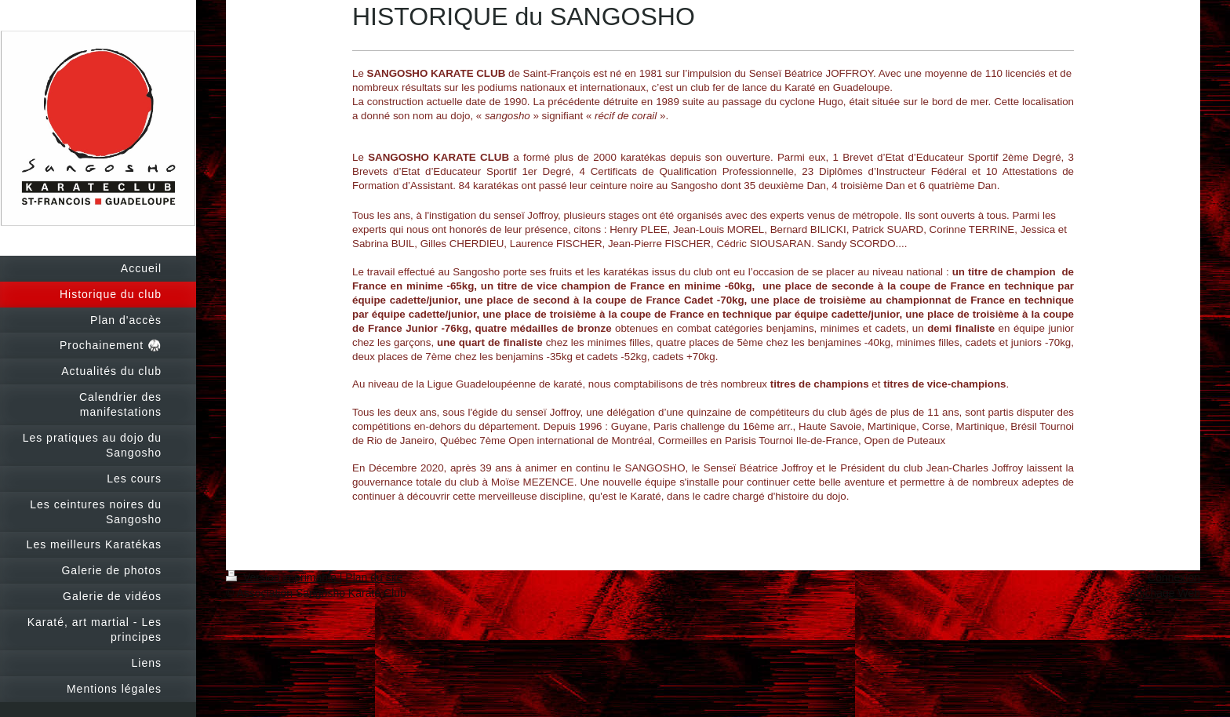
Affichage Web (1164, 593)
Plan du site (373, 577)
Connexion (1174, 577)
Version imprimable (283, 577)
